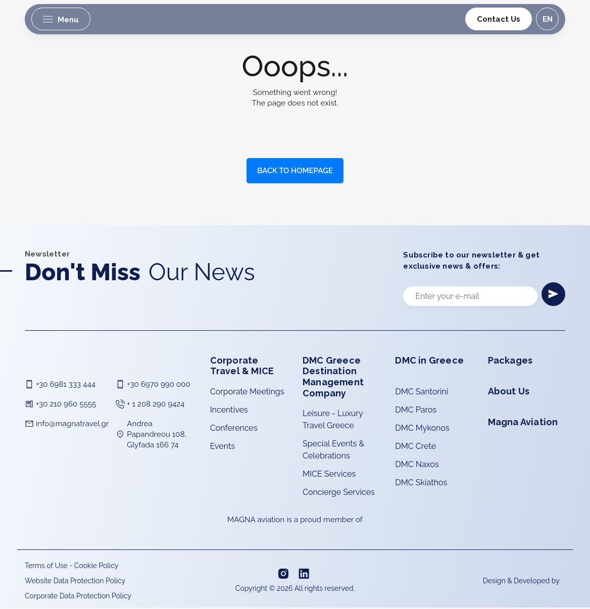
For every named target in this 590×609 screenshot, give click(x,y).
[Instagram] (284, 575)
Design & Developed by (522, 582)
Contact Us (498, 19)
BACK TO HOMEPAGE (294, 170)
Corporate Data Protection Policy (78, 597)
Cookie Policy (96, 567)
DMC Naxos (416, 466)
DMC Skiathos (421, 484)
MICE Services (329, 475)
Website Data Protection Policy (75, 582)
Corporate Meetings (247, 393)
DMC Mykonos (422, 429)
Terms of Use (46, 567)
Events (222, 447)
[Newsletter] (552, 295)
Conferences (234, 429)
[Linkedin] (305, 574)
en (547, 19)
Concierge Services (339, 493)
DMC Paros (415, 411)
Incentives (229, 411)
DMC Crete (415, 447)
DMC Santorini (421, 393)
